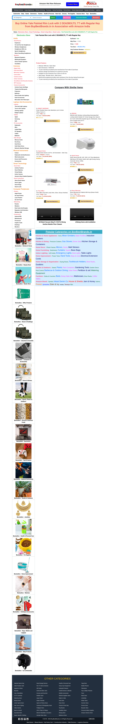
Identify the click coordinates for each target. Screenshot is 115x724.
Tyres (82, 693)
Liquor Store (40, 698)
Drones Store (84, 705)
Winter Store (84, 700)
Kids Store (61, 700)
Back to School (18, 710)
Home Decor (67, 10)
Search (53, 17)
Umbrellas (83, 698)
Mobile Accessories (64, 693)
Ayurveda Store (18, 712)
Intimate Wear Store (41, 715)
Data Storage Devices (42, 683)
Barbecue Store (63, 715)
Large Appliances (29, 10)
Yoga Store (84, 683)
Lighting (98, 10)
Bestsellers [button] (96, 17)
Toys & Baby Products (86, 690)
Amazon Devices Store (87, 712)
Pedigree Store (40, 708)
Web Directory (72, 722)
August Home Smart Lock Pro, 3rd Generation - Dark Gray (51, 152)
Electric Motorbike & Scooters (44, 712)
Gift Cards (39, 688)
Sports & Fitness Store (42, 703)
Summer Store (84, 703)
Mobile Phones (85, 685)
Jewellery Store (63, 710)
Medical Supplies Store (64, 695)
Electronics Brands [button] (81, 17)
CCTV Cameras (18, 695)
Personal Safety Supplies (87, 710)
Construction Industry (60, 722)
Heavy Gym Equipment (64, 685)
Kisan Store (62, 703)
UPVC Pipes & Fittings (42, 710)
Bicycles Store (84, 708)
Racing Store (62, 712)
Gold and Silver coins (42, 690)
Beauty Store (17, 700)
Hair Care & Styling (19, 705)
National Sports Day (19, 683)
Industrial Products (63, 688)
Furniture (48, 10)
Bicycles (16, 690)
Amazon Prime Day (64, 705)
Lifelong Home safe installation (85, 222)
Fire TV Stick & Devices (42, 685)
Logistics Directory (83, 722)
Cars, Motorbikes (18, 693)
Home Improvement (77, 10)
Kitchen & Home (18, 10)
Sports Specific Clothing (20, 715)
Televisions (84, 688)
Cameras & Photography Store (44, 705)
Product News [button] (72, 4)
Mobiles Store (40, 695)
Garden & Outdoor (89, 10)
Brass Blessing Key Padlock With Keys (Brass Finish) (84, 192)
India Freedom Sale (19, 685)
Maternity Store (18, 698)
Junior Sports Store (19, 703)
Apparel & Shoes (18, 688)
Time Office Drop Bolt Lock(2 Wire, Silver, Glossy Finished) (52, 192)
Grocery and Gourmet (42, 693)
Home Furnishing (57, 10)
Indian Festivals (40, 700)
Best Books (30, 722)
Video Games (17, 708)
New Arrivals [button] (66, 17)
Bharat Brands (39, 722)
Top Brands (62, 708)
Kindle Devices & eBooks (65, 690)
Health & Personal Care (65, 683)
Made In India (62, 698)
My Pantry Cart (48, 722)
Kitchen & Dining (40, 10)
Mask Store (84, 695)
